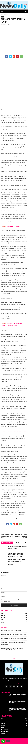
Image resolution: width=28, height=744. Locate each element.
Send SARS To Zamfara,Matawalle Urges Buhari (17, 702)
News (2, 613)
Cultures (3, 734)
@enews (14, 658)
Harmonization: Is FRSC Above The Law (17, 695)
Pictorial (3, 620)
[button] (26, 11)
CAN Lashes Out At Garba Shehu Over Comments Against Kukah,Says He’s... (18, 709)
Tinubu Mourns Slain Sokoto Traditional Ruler (11, 630)
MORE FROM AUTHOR (20, 543)
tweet (17, 527)
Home (2, 14)
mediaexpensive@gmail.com (16, 683)
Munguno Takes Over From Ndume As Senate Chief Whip (13, 638)
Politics (3, 617)
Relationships (4, 729)
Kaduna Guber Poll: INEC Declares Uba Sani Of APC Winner (7, 536)
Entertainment (4, 731)
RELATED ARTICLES (7, 543)
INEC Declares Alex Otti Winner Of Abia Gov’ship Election (21, 536)
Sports (2, 622)
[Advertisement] (14, 40)
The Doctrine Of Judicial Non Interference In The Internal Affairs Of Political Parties (15, 555)
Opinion (2, 16)
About (12, 740)
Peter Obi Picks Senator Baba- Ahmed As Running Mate (13, 634)
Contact (15, 740)
